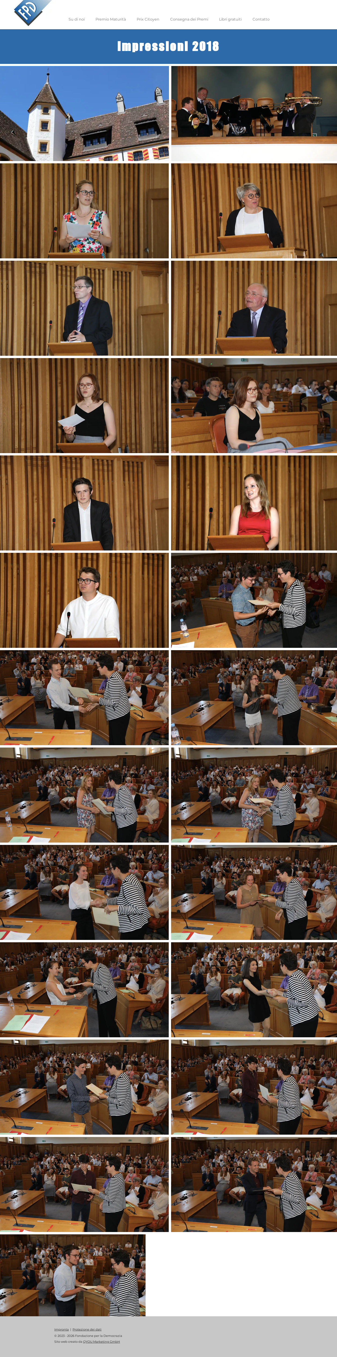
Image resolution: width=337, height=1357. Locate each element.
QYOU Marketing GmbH (101, 1341)
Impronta (61, 1329)
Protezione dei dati (87, 1329)
